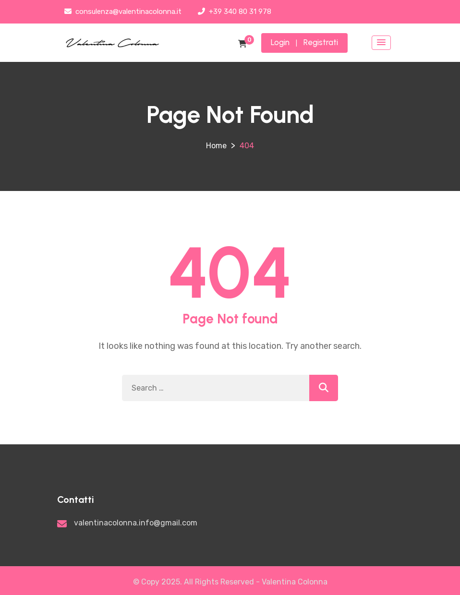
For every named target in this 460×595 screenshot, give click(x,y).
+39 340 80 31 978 (234, 11)
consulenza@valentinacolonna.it (123, 11)
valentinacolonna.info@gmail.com (135, 522)
